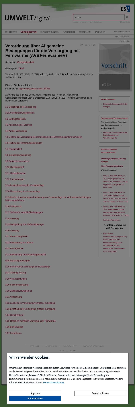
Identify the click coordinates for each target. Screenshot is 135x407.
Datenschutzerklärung (53, 382)
